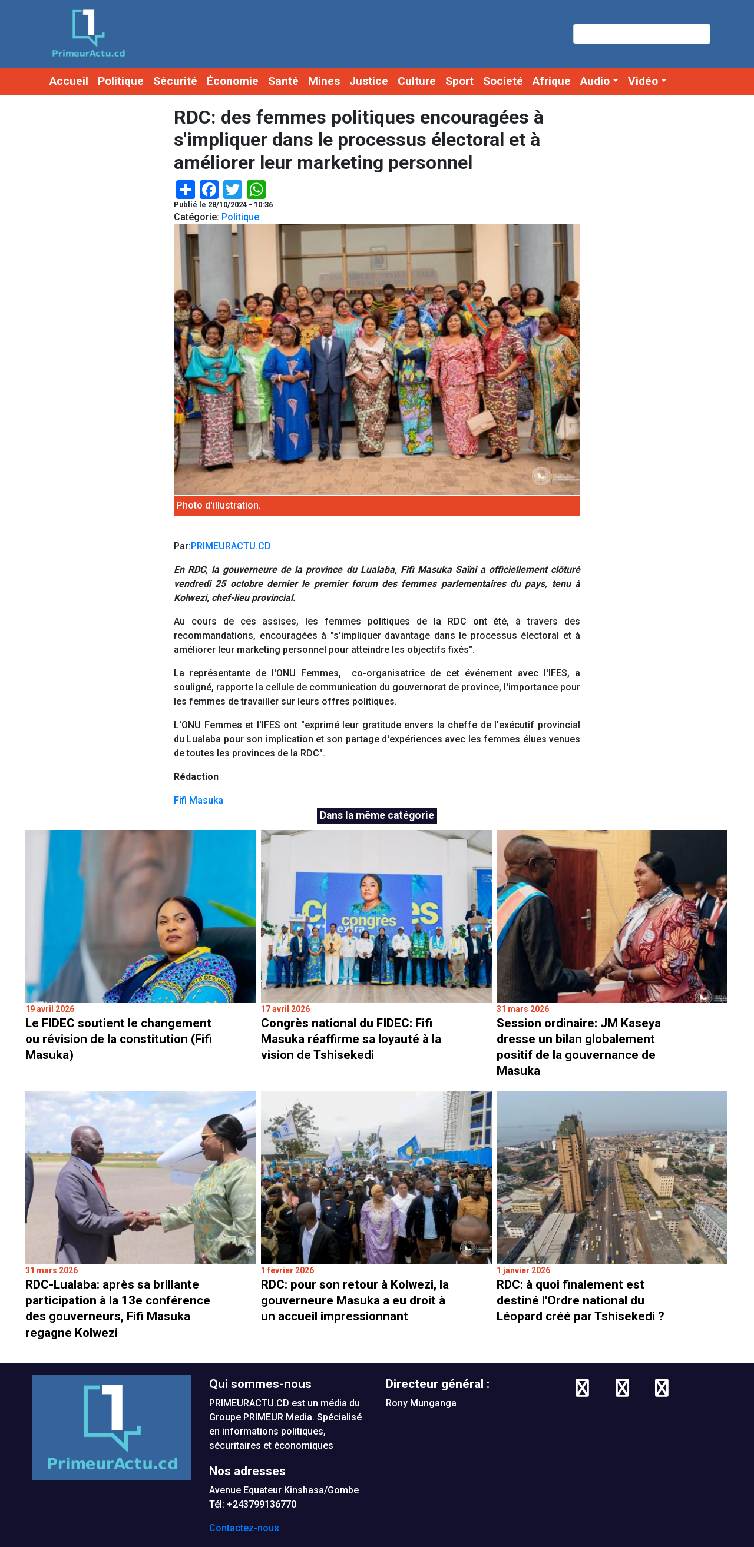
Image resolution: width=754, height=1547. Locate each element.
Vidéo (643, 81)
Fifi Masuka (198, 800)
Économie (233, 81)
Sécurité (175, 81)
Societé (503, 81)
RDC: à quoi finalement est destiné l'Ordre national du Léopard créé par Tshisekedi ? (580, 1300)
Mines (324, 81)
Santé (283, 81)
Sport (459, 81)
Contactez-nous (244, 1527)
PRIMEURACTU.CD (231, 546)
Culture (417, 81)
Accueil (68, 81)
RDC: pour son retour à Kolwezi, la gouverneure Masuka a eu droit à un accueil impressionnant (355, 1300)
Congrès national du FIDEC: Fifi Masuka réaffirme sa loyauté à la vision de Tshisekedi (351, 1039)
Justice (368, 81)
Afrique (552, 81)
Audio (595, 81)
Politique (121, 81)
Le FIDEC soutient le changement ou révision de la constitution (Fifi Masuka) (118, 1039)
